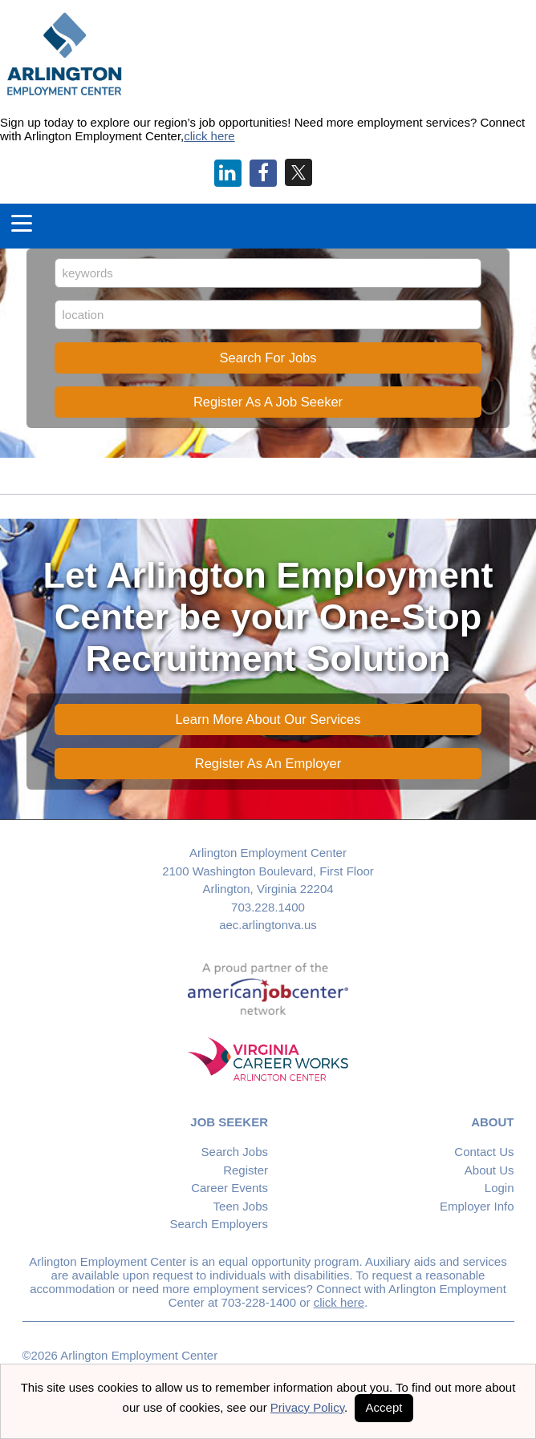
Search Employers (218, 1224)
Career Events (229, 1187)
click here (209, 136)
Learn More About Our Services (267, 719)
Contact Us (484, 1151)
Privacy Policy (307, 1407)
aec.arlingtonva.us (268, 925)
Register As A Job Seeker (268, 401)
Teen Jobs (240, 1206)
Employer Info (477, 1206)
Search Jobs (234, 1151)
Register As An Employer (268, 763)
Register (245, 1170)
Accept (384, 1407)
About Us (489, 1170)
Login (499, 1187)
